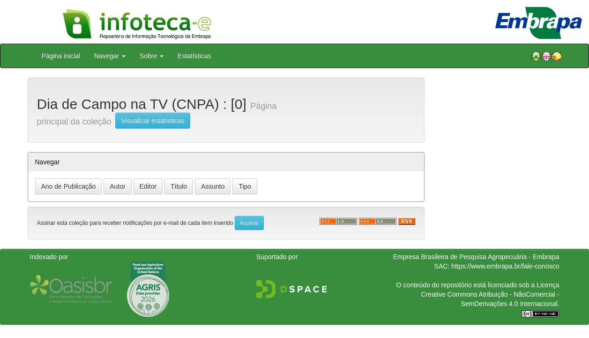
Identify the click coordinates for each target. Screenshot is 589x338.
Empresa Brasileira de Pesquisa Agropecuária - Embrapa (476, 257)
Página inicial (61, 56)
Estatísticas (194, 56)
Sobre (152, 56)
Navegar (110, 56)
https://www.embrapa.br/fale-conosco (505, 266)
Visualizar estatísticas (152, 120)
